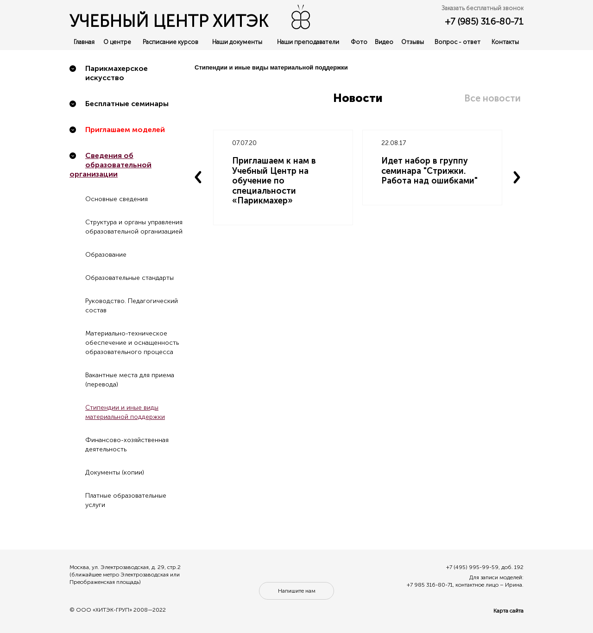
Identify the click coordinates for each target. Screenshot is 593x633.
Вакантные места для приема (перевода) (129, 379)
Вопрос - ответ (457, 41)
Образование (105, 255)
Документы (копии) (114, 472)
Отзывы (412, 41)
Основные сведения (116, 199)
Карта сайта (508, 611)
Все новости (492, 98)
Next (517, 177)
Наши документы (237, 41)
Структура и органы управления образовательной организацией (134, 226)
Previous (198, 177)
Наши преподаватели (308, 41)
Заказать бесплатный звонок (483, 8)
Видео (384, 41)
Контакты (505, 41)
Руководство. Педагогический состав (131, 305)
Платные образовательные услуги (125, 500)
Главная (84, 41)
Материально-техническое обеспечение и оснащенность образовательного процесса (132, 342)
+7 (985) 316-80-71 (484, 21)
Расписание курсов (170, 41)
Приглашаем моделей (125, 129)
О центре (117, 41)
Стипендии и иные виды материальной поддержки (125, 412)
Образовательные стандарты (129, 278)
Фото (359, 41)
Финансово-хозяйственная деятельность (127, 444)
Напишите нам (296, 591)
